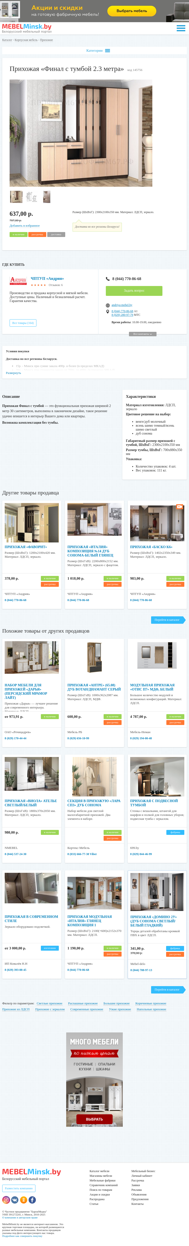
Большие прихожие (117, 1003)
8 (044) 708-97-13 (141, 970)
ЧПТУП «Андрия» (47, 278)
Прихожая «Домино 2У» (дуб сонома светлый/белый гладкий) (153, 921)
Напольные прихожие (151, 1009)
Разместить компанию (19, 1188)
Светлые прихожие (49, 1003)
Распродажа (97, 1199)
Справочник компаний (104, 1185)
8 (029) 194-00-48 (141, 738)
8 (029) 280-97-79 (122, 315)
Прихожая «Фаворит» (26, 547)
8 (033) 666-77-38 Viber (82, 854)
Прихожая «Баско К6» (151, 547)
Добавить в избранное (25, 225)
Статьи (94, 1204)
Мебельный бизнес (143, 1171)
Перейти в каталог (167, 620)
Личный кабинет (141, 1176)
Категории (98, 51)
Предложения (139, 1199)
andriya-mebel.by (121, 305)
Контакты (137, 1204)
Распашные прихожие (83, 1003)
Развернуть (13, 373)
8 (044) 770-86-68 (123, 279)
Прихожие (46, 40)
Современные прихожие (86, 1009)
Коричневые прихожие (150, 1003)
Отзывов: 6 (56, 285)
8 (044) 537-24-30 (15, 854)
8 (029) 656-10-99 (78, 738)
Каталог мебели (99, 1171)
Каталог (7, 40)
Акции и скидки (100, 1194)
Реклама (136, 1190)
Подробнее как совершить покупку (22, 1235)
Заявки (135, 1185)
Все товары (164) (23, 323)
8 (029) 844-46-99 (141, 854)
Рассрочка (137, 1180)
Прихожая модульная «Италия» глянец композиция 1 (89, 921)
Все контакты (142, 333)
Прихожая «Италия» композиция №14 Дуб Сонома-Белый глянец (90, 551)
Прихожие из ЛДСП (16, 1009)
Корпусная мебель (26, 40)
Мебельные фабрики (102, 1180)
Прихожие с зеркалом (49, 1009)
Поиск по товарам (101, 1190)
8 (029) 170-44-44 (15, 738)
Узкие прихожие (120, 1009)
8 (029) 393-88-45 (15, 970)
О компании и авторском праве (20, 1217)
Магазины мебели (101, 1176)
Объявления (138, 1194)
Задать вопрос (134, 290)
